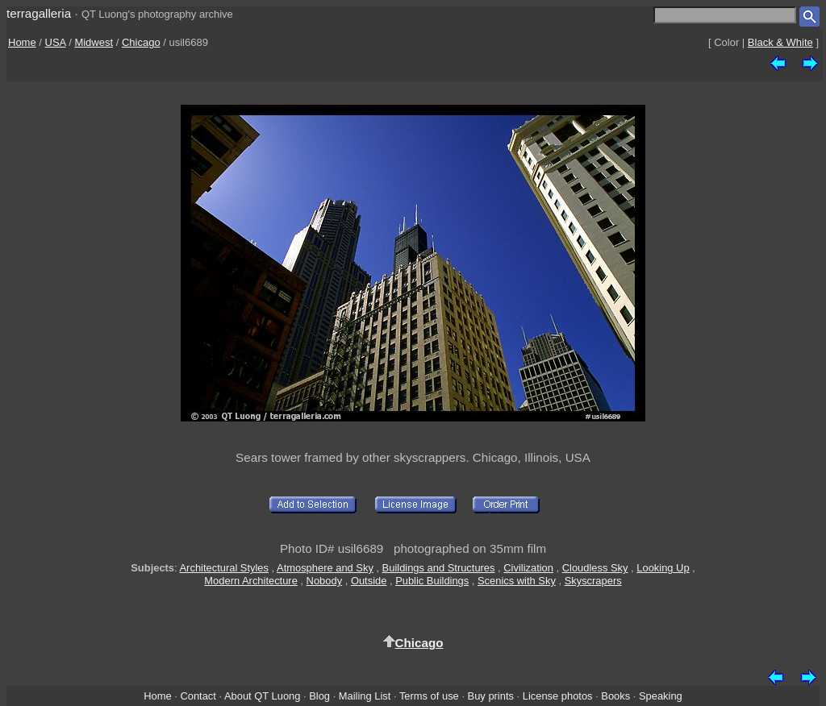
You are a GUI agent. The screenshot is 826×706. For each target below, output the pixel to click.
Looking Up (662, 568)
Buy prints (491, 696)
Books (615, 696)
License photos (558, 696)
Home (22, 42)
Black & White (780, 42)
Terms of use (429, 696)
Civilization (528, 568)
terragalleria (38, 13)
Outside (368, 581)
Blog (319, 696)
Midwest (93, 42)
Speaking (660, 696)
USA (55, 42)
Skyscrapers (593, 581)
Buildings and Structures (438, 568)
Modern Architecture (251, 581)
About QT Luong (262, 696)
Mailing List (365, 696)
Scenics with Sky (517, 581)
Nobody (325, 581)
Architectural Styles (224, 568)
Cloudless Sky (595, 568)
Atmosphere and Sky (325, 568)
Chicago (141, 42)
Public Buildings (432, 581)
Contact (197, 696)
